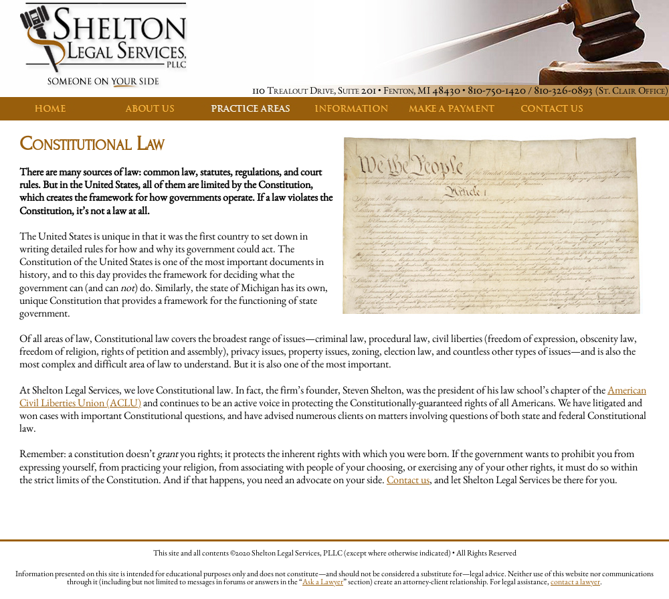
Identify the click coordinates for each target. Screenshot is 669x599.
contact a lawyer (575, 581)
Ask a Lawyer (322, 581)
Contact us (408, 480)
